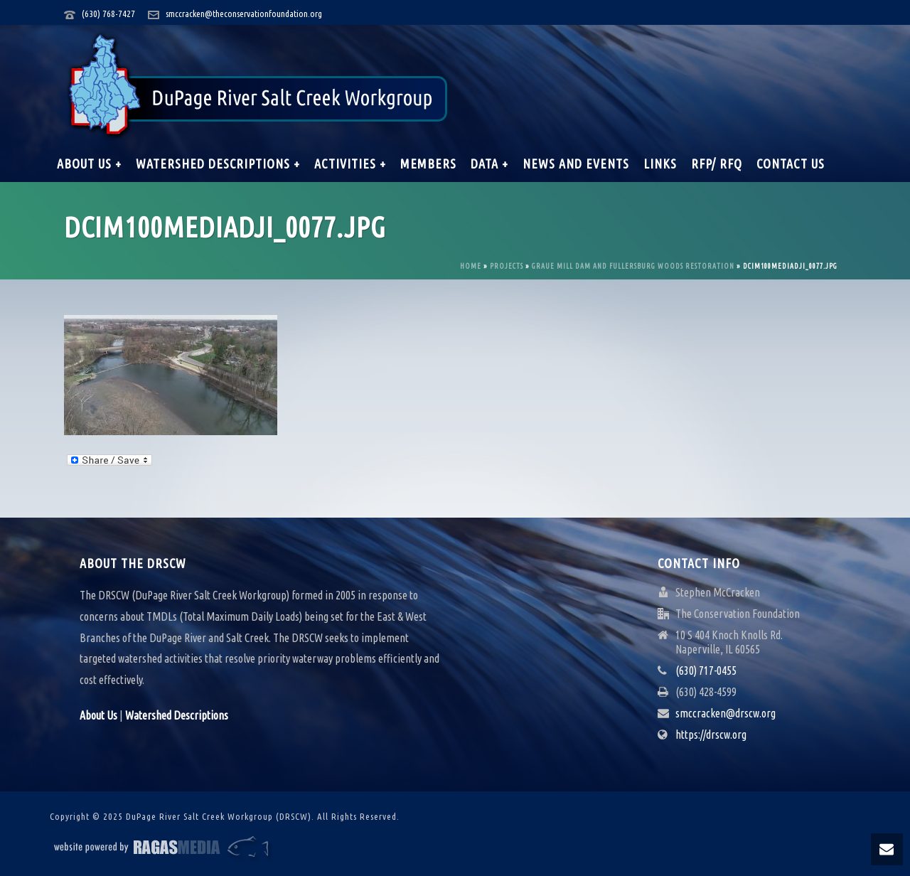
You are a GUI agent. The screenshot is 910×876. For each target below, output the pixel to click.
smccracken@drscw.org (725, 713)
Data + (489, 163)
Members (428, 163)
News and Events (576, 163)
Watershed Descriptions (176, 715)
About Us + (89, 163)
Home (470, 266)
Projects (506, 266)
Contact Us (790, 163)
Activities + (350, 163)
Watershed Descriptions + (218, 163)
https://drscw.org (710, 734)
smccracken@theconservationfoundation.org (244, 13)
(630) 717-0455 (706, 670)
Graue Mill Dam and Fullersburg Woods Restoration (633, 266)
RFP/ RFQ (716, 163)
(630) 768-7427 (108, 13)
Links (660, 163)
